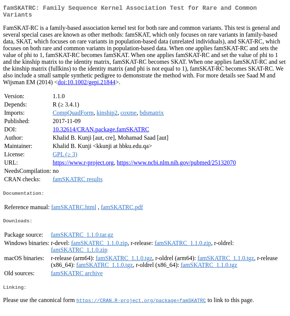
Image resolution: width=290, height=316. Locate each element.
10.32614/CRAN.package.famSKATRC (100, 132)
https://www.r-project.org (83, 165)
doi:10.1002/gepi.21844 (87, 85)
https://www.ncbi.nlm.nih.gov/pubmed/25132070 (176, 165)
